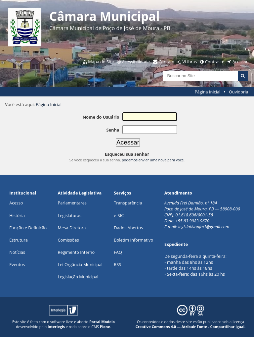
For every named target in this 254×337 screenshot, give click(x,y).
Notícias (17, 252)
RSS (117, 264)
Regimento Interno (76, 252)
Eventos (17, 264)
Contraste (214, 62)
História (17, 215)
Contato (167, 62)
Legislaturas (69, 215)
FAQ (118, 252)
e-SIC (119, 215)
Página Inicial (208, 92)
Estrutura (18, 240)
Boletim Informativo (133, 240)
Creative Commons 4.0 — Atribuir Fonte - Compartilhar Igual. (191, 326)
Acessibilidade (136, 62)
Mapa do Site (101, 62)
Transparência (128, 203)
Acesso (16, 203)
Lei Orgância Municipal (80, 264)
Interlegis (56, 326)
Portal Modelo (102, 321)
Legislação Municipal (78, 277)
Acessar (240, 62)
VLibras (190, 62)
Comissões (68, 240)
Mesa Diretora (72, 228)
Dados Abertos (128, 228)
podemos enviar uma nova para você (153, 159)
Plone (105, 326)
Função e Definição (28, 228)
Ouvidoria (238, 92)
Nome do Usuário (101, 117)
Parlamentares (72, 203)
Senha (112, 130)
